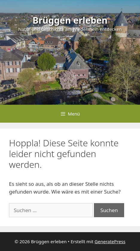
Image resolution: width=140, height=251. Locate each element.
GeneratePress (110, 241)
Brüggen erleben (70, 20)
